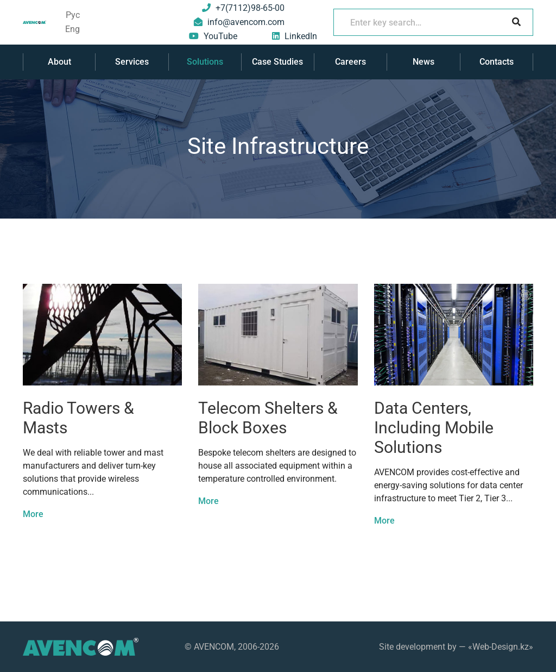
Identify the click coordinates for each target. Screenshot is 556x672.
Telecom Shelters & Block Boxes (268, 418)
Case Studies (277, 62)
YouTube (220, 36)
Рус (73, 15)
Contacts (496, 62)
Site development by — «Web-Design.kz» (456, 647)
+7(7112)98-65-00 (250, 8)
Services (132, 62)
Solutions (205, 62)
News (423, 62)
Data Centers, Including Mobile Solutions (434, 428)
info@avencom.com (246, 22)
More (33, 514)
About (59, 62)
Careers (350, 62)
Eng (72, 29)
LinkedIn (301, 36)
